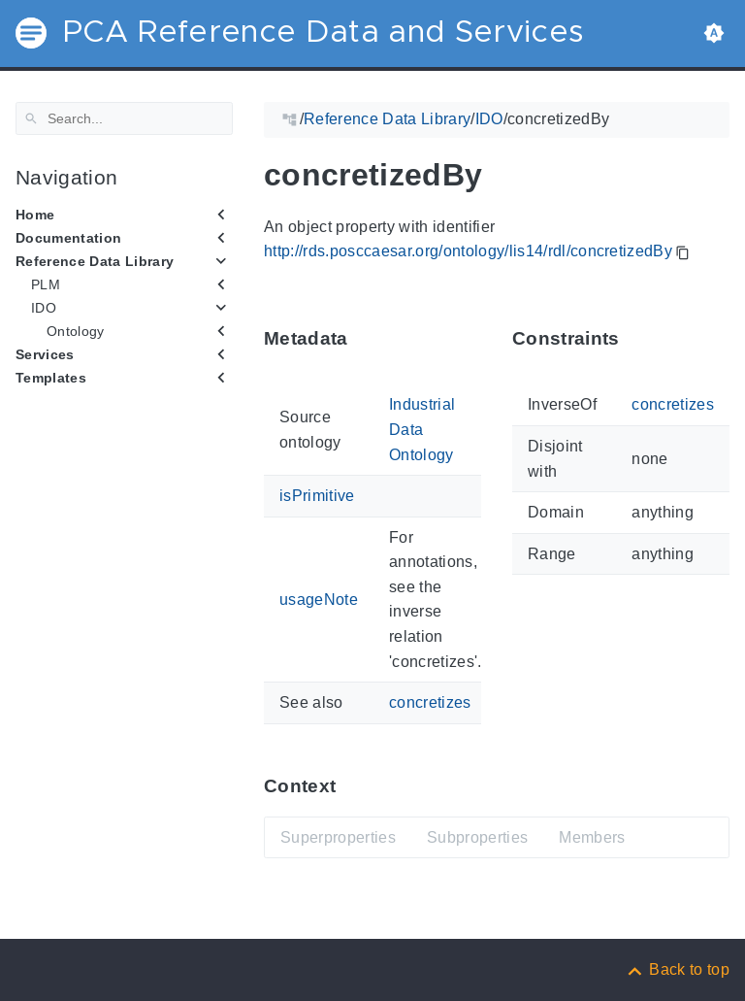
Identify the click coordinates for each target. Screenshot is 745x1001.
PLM (45, 284)
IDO (43, 308)
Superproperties (338, 837)
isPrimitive (317, 495)
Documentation (68, 238)
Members (592, 837)
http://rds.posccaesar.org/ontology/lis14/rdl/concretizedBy (468, 251)
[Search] (124, 118)
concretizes (430, 702)
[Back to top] (677, 969)
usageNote (318, 598)
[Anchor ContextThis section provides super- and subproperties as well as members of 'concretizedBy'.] (350, 785)
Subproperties (477, 837)
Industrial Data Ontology (422, 429)
